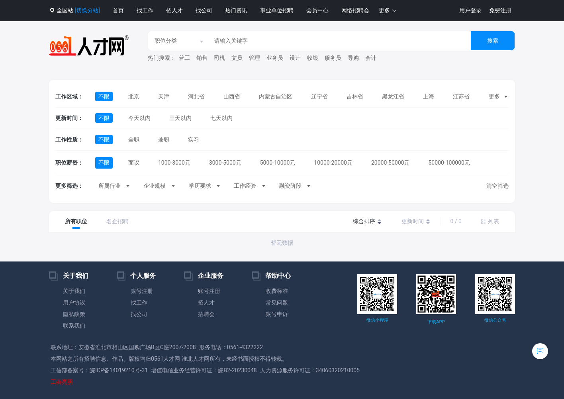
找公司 (204, 10)
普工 (184, 58)
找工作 (145, 10)
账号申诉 (277, 314)
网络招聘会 (355, 10)
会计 (370, 58)
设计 (295, 58)
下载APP (436, 321)
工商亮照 (62, 382)
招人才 (174, 10)
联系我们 (74, 325)
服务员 (333, 58)
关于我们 (74, 291)
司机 (219, 58)
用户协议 (74, 302)
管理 (254, 58)
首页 (118, 10)
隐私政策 (74, 314)
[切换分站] (87, 10)
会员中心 (317, 10)
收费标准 (277, 291)
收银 (312, 58)
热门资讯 (236, 10)
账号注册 (142, 291)
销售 (202, 58)
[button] (388, 10)
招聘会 (206, 314)
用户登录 (470, 10)
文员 (237, 58)
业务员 (274, 58)
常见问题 (277, 302)
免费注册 (500, 10)
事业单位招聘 (277, 10)
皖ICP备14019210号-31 (119, 370)
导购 (353, 58)
